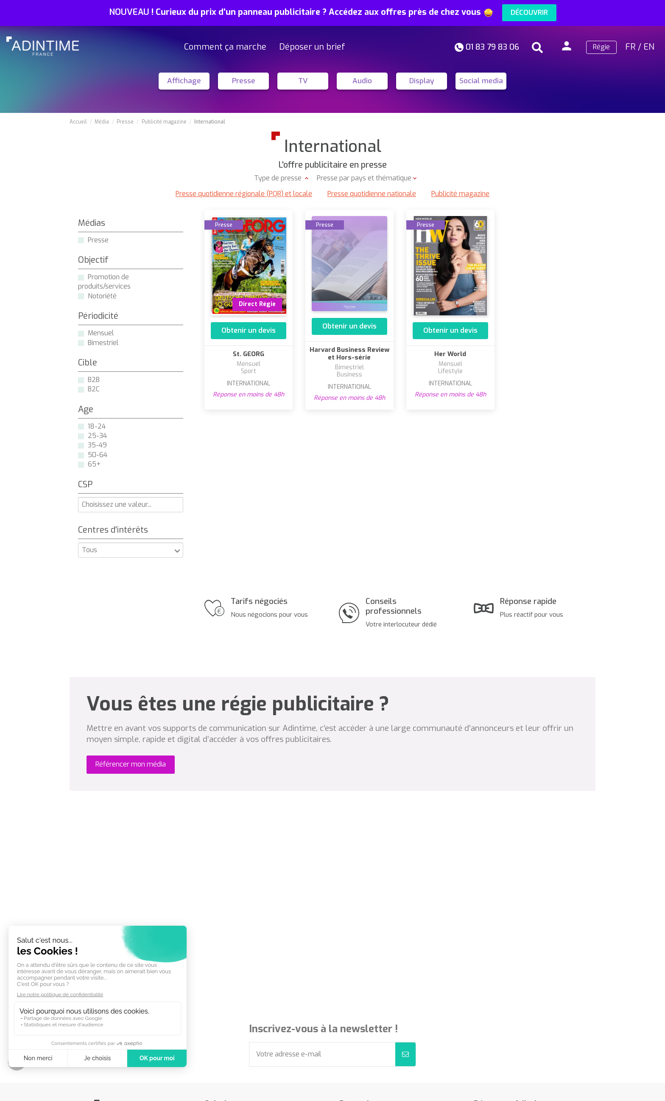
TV (303, 81)
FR (630, 47)
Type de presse (278, 178)
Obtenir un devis (248, 330)
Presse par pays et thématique (364, 178)
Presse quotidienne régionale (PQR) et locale (244, 193)
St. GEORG (248, 354)
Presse (243, 81)
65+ (94, 464)
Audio (362, 81)
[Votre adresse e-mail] (322, 1054)
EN (648, 47)
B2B (94, 379)
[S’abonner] (405, 1054)
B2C (94, 389)
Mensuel (101, 333)
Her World (450, 354)
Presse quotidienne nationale (371, 193)
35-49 (97, 445)
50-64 (97, 454)
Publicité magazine (460, 193)
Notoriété (102, 296)
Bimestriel (103, 342)
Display (421, 81)
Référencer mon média (130, 764)
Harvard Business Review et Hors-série (349, 353)
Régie (601, 46)
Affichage (184, 81)
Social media (481, 81)
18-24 (97, 426)
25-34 (97, 435)
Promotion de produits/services (104, 281)
